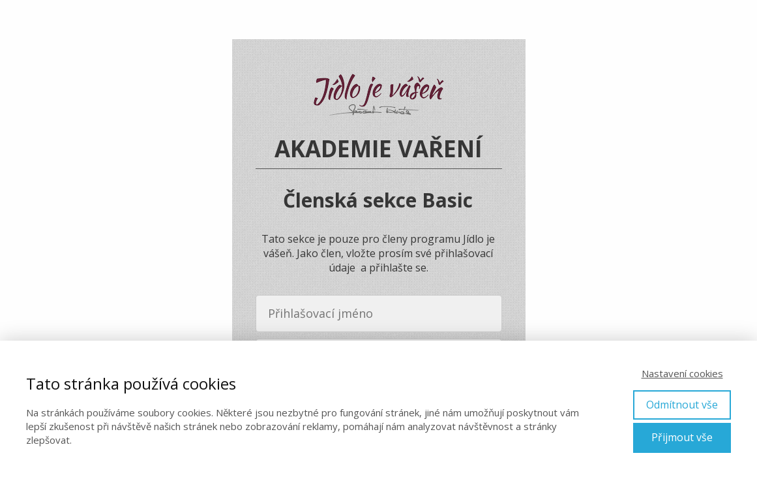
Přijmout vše (682, 437)
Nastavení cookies (682, 373)
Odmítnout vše (682, 404)
